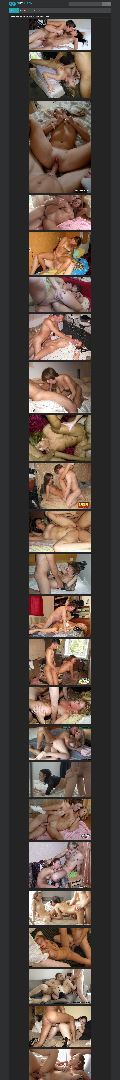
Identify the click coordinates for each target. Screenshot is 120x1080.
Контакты (36, 10)
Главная (14, 10)
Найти (106, 4)
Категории (24, 10)
